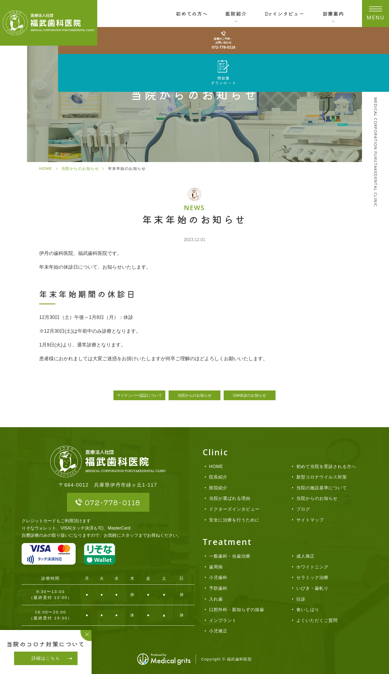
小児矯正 (218, 631)
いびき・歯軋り (312, 588)
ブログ (303, 509)
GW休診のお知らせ (249, 395)
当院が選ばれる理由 (229, 498)
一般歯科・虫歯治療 (229, 556)
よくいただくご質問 (317, 620)
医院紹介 (218, 488)
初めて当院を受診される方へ (326, 466)
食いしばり (307, 609)
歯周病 (216, 567)
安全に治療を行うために (234, 520)
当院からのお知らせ (80, 168)
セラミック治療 (312, 577)
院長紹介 (218, 477)
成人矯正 (305, 556)
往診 (301, 599)
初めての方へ (192, 13)
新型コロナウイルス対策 (321, 477)
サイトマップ (310, 520)
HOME (45, 168)
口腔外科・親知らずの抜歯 (236, 609)
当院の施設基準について (321, 488)
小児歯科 (218, 577)
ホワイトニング (312, 567)
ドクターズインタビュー (234, 509)
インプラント (223, 620)
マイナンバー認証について (139, 395)
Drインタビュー (284, 13)
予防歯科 (218, 588)
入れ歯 (216, 599)
